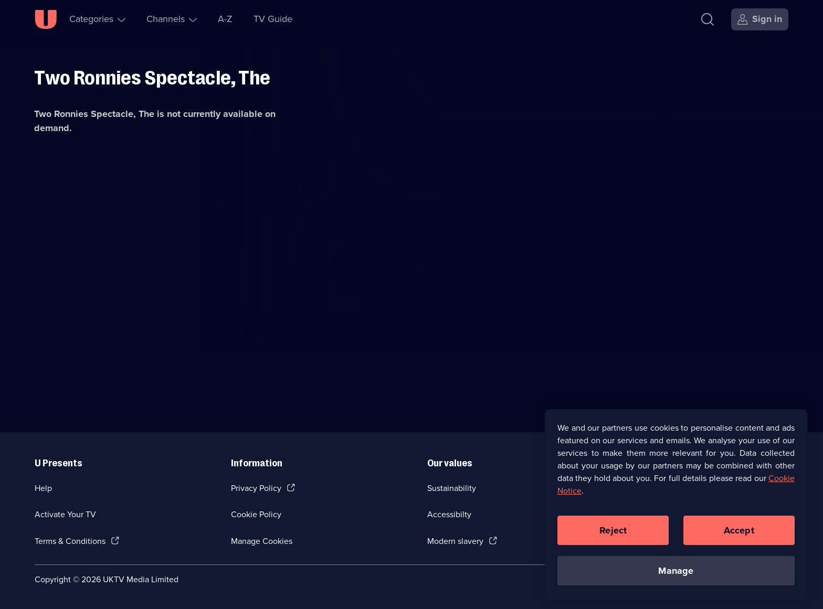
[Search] (710, 19)
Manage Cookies (261, 541)
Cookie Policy (256, 514)
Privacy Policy (256, 488)
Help (43, 488)
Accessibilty (449, 514)
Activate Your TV (65, 514)
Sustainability (451, 488)
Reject (613, 532)
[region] (676, 507)
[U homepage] (46, 19)
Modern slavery (455, 541)
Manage (675, 572)
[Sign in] (759, 19)
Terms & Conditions (70, 541)
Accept (739, 532)
